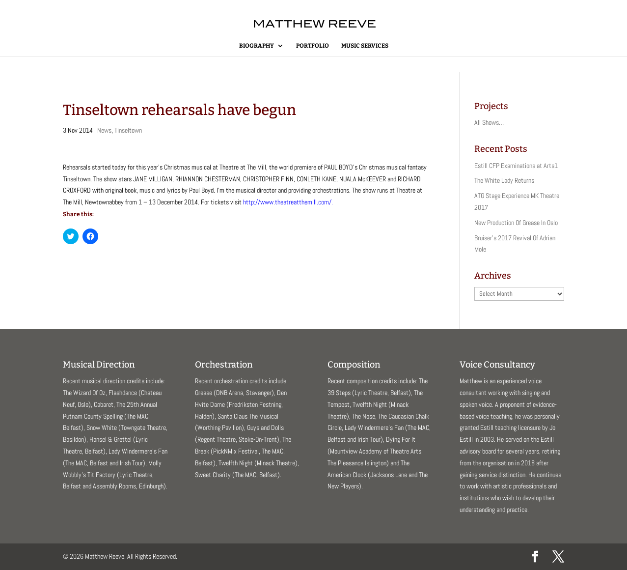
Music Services (364, 45)
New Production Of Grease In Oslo (516, 222)
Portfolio (312, 45)
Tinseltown (128, 130)
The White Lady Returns (504, 180)
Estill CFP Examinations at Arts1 (516, 165)
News (104, 130)
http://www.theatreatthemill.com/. (288, 202)
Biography (256, 45)
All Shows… (489, 122)
